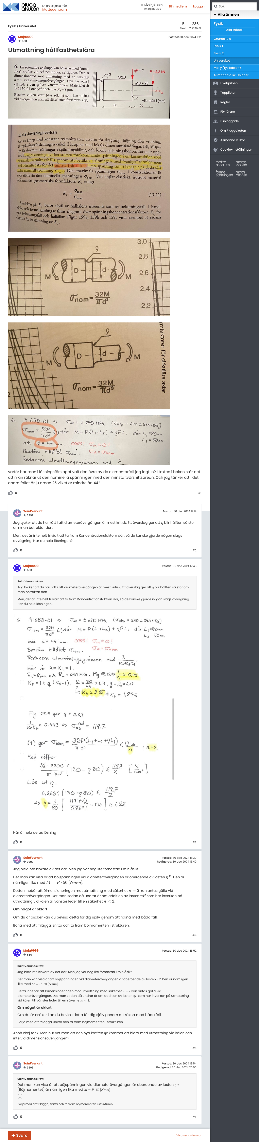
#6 (194, 1117)
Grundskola (222, 39)
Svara (22, 1135)
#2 (194, 550)
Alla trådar (234, 30)
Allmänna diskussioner (231, 75)
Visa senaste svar (189, 1135)
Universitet (27, 26)
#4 (194, 935)
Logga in (200, 6)
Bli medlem (178, 6)
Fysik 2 (219, 53)
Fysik (12, 26)
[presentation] (162, 522)
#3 (194, 842)
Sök (216, 6)
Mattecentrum (54, 9)
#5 (194, 1048)
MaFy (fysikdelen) (227, 68)
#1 (200, 493)
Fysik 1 (218, 46)
